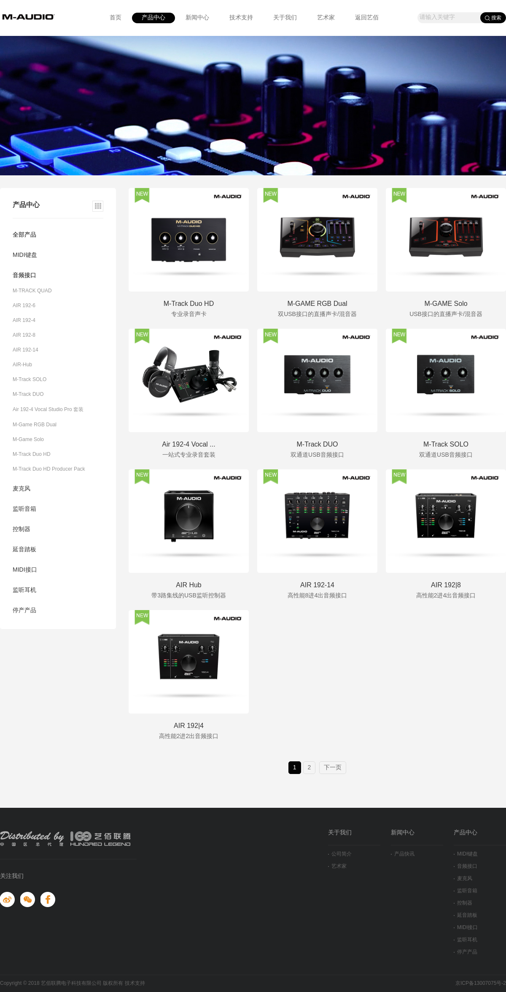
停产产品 (24, 611)
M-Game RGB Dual (35, 425)
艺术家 (326, 18)
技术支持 (241, 18)
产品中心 (153, 18)
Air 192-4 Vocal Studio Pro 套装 (48, 409)
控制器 (21, 529)
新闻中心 (197, 18)
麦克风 (21, 489)
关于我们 (285, 18)
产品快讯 (402, 854)
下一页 (333, 768)
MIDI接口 (25, 570)
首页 (115, 18)
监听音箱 (24, 509)
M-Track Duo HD (32, 454)
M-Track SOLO (29, 379)
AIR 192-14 (25, 350)
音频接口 (24, 276)
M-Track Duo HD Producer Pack (49, 469)
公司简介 (340, 854)
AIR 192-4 (24, 320)
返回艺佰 (367, 18)
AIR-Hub (22, 365)
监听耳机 (24, 590)
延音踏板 (24, 550)
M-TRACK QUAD (32, 291)
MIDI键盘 (25, 255)
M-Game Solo (28, 439)
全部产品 (24, 235)
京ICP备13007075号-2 (480, 983)
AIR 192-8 (24, 335)
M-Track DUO (28, 394)
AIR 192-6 (24, 305)
